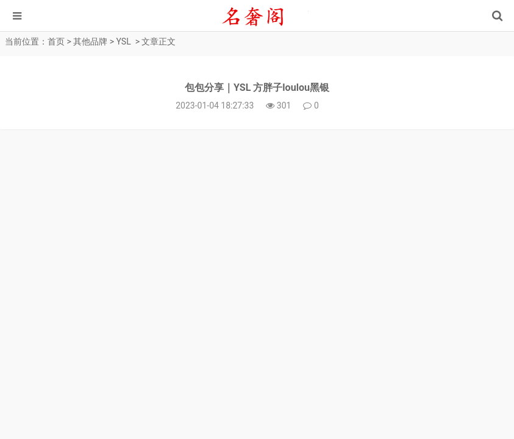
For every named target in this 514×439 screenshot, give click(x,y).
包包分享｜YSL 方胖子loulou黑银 (257, 87)
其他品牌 (90, 41)
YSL (123, 41)
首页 (56, 41)
